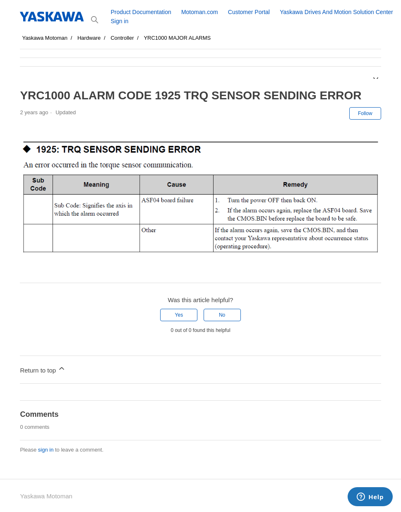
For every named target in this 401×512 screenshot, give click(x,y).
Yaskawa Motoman (44, 38)
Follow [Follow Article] (365, 113)
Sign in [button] (119, 21)
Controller (122, 38)
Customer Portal (249, 12)
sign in (46, 450)
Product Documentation (140, 12)
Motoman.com (199, 12)
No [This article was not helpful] (222, 315)
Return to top (43, 369)
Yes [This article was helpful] (179, 315)
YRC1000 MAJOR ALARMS (177, 38)
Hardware (89, 38)
